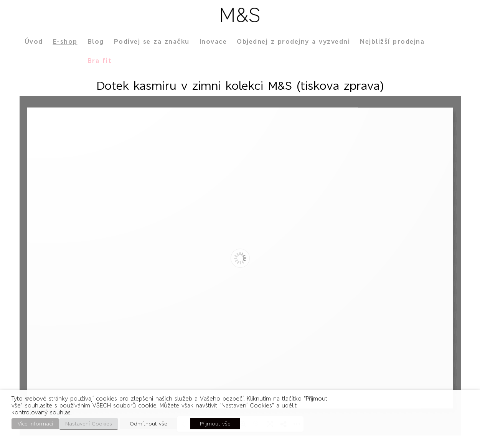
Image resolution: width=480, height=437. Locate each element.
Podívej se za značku (152, 41)
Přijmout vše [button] (215, 424)
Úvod (34, 41)
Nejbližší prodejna (392, 41)
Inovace (213, 41)
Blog (95, 41)
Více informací (35, 424)
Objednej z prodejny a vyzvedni (293, 41)
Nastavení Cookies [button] (88, 424)
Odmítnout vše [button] (148, 424)
